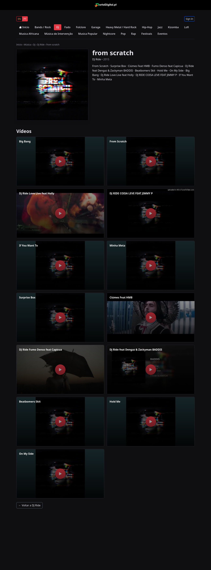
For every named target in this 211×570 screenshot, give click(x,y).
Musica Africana (29, 34)
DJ (57, 27)
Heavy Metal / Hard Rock (121, 27)
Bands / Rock (43, 27)
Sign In (189, 18)
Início (24, 27)
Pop (123, 34)
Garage (95, 27)
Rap (133, 34)
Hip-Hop (147, 27)
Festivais (146, 34)
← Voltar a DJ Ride (29, 505)
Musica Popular (87, 34)
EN (19, 18)
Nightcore (109, 34)
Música (27, 44)
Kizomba (173, 27)
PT (25, 18)
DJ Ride (40, 44)
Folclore (81, 27)
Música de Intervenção (58, 34)
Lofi (186, 27)
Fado (67, 27)
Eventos (162, 34)
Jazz (160, 27)
